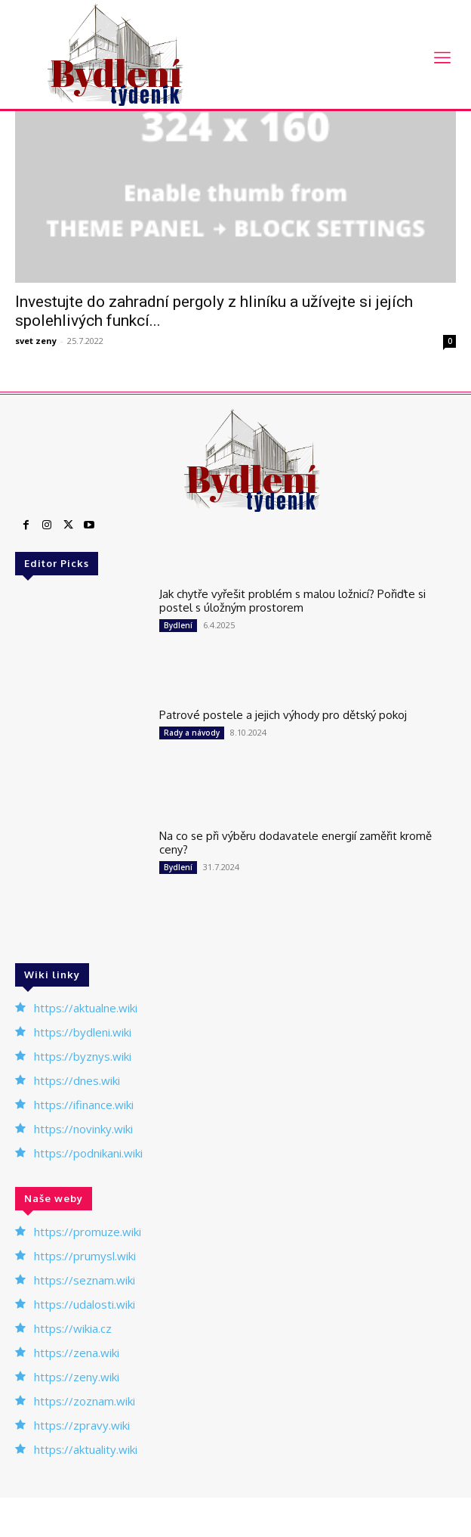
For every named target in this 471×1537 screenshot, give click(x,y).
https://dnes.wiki (77, 1080)
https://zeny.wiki (76, 1376)
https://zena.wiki (76, 1352)
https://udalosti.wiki (84, 1304)
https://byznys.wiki (82, 1056)
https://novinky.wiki (83, 1128)
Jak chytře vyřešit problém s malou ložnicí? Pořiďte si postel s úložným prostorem (292, 601)
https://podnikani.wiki (88, 1152)
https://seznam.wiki (84, 1280)
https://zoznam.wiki (84, 1400)
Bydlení (178, 625)
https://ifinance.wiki (84, 1104)
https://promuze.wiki (87, 1231)
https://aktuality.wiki (85, 1449)
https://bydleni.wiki (82, 1032)
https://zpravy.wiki (82, 1425)
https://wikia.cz (73, 1328)
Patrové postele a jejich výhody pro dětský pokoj (283, 715)
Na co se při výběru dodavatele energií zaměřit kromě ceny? (295, 843)
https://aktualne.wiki (85, 1007)
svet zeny (36, 340)
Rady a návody (192, 732)
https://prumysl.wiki (85, 1255)
